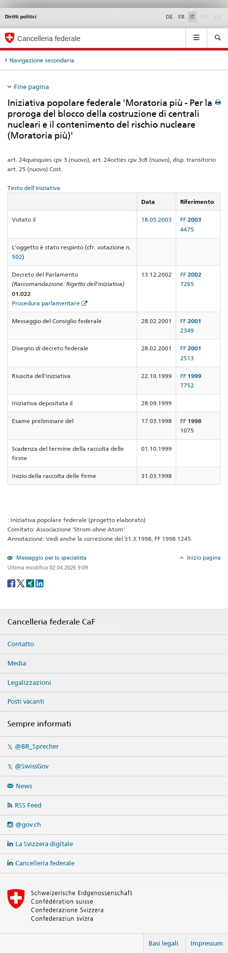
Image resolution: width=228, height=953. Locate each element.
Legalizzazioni (29, 682)
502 (17, 256)
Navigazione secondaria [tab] (42, 60)
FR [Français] (181, 16)
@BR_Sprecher (37, 746)
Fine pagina (31, 87)
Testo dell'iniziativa (33, 187)
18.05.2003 (156, 219)
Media (16, 663)
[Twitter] (21, 582)
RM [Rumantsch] (204, 16)
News (24, 786)
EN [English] (217, 16)
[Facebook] (12, 582)
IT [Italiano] (192, 16)
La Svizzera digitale (44, 844)
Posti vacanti (25, 701)
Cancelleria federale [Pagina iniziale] (48, 39)
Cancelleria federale (45, 863)
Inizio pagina (203, 557)
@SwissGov (31, 766)
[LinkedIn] (39, 582)
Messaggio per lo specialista (50, 557)
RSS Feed (28, 805)
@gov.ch (28, 824)
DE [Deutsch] (169, 16)
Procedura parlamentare (46, 303)
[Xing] (31, 582)
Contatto (20, 644)
